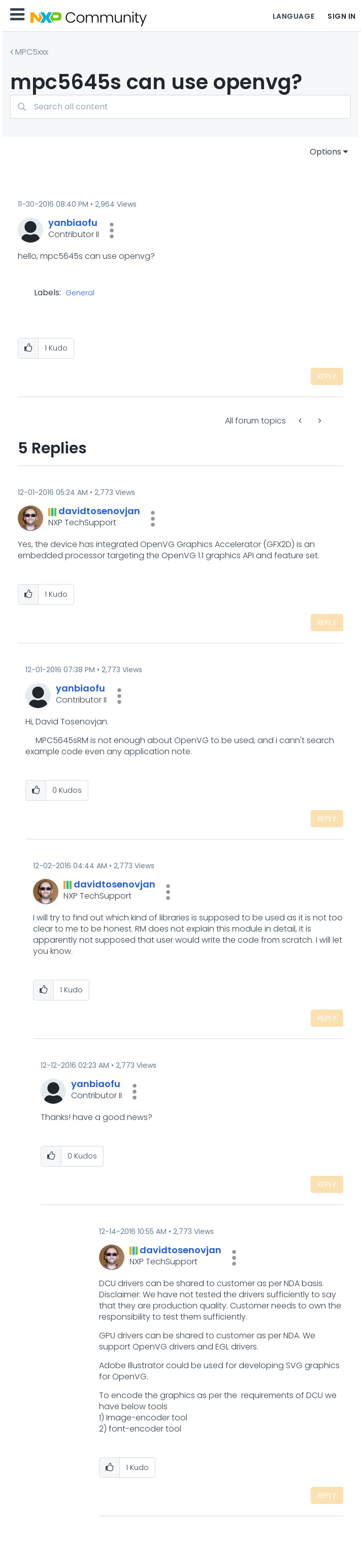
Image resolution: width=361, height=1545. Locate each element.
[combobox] (180, 107)
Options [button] (325, 152)
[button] (111, 230)
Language (293, 16)
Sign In (341, 16)
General (79, 293)
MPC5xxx (31, 52)
